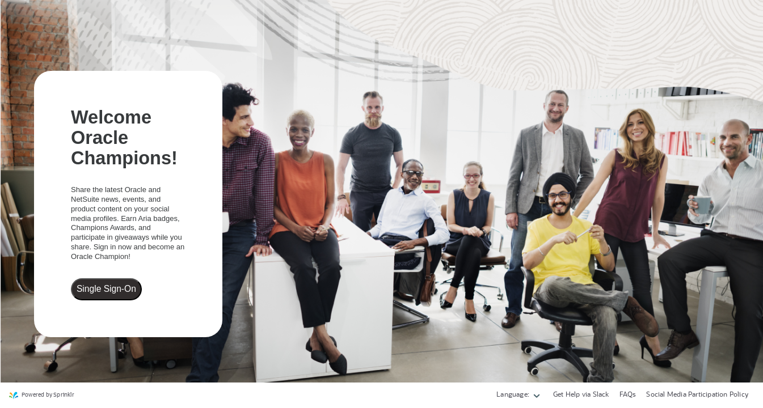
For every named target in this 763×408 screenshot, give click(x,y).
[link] (41, 395)
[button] (519, 395)
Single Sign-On (106, 289)
